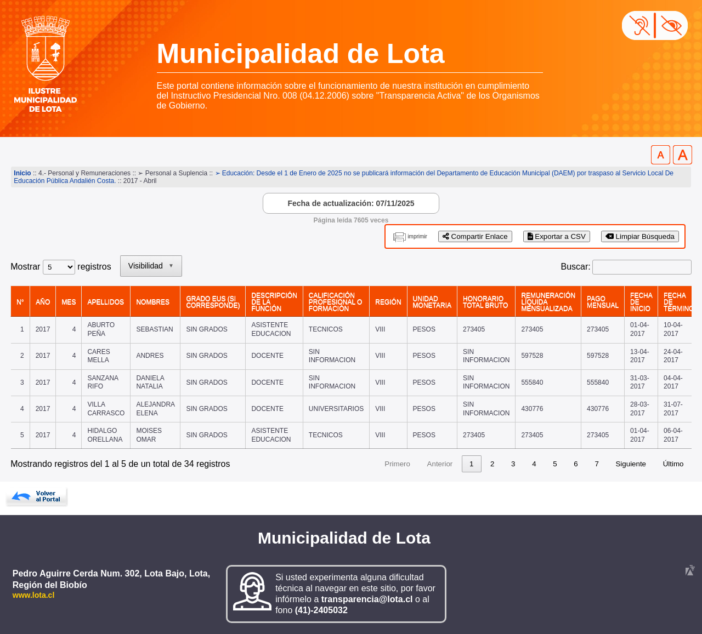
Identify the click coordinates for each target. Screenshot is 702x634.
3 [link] (513, 464)
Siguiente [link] (630, 464)
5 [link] (555, 464)
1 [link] (471, 464)
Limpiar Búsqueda (640, 236)
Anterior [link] (440, 464)
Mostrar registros (60, 266)
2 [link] (492, 464)
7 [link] (596, 464)
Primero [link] (397, 464)
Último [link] (673, 464)
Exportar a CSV (557, 236)
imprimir (417, 236)
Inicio (22, 173)
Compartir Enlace (475, 236)
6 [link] (576, 464)
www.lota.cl (34, 595)
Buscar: (576, 266)
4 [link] (534, 464)
